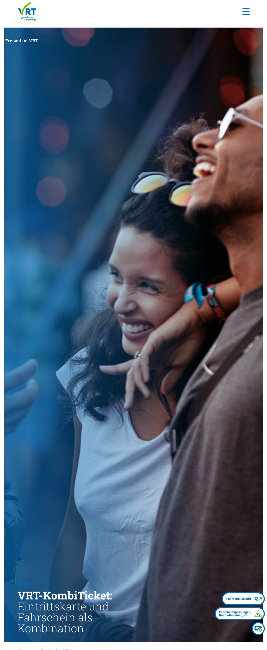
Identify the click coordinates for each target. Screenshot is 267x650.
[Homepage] (26, 11)
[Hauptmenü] (246, 11)
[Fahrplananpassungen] (240, 613)
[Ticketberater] (258, 628)
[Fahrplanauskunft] (243, 598)
